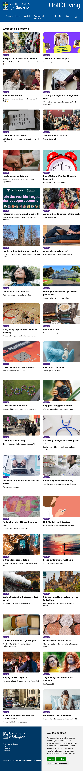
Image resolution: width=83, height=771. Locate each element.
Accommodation (13, 16)
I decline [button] (61, 759)
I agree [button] (51, 759)
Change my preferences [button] (57, 763)
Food (54, 16)
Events (68, 16)
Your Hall (26, 16)
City (60, 16)
